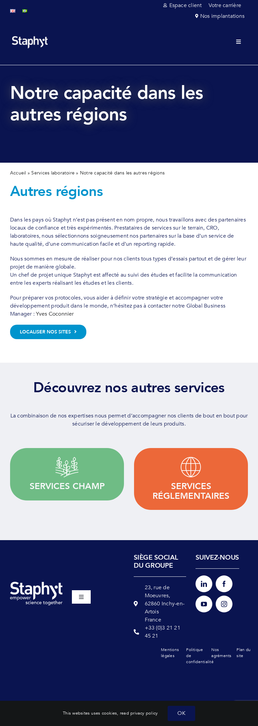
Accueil (18, 173)
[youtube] (204, 604)
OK (181, 713)
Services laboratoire (53, 173)
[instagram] (224, 604)
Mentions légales (170, 652)
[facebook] (224, 583)
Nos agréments (221, 652)
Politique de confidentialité (197, 655)
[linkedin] (204, 583)
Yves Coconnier (55, 314)
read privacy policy (139, 713)
